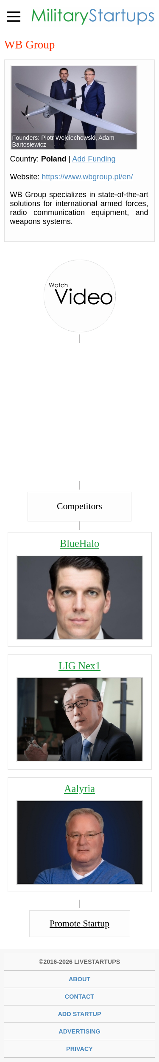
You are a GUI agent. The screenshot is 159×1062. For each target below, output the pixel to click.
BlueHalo (79, 543)
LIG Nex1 (79, 665)
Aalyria (79, 788)
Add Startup (79, 1014)
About (79, 979)
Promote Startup (79, 923)
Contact (79, 996)
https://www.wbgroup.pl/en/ (87, 177)
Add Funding (93, 159)
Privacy (79, 1048)
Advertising (79, 1031)
